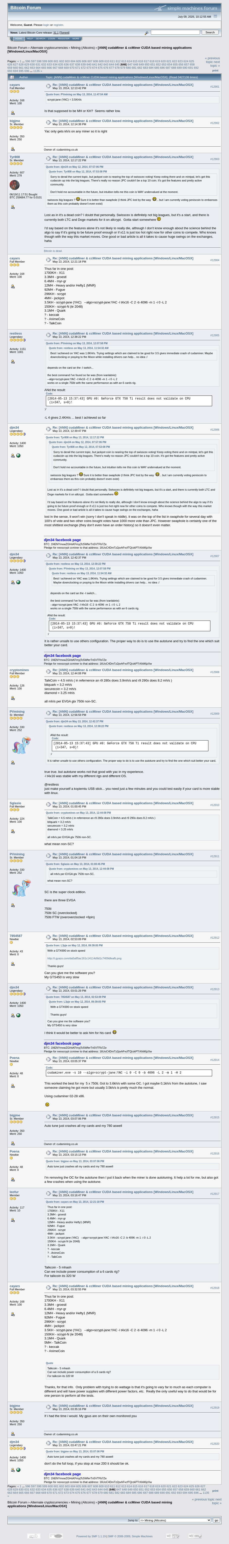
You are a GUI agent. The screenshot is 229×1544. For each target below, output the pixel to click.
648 (135, 64)
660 (15, 67)
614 (129, 61)
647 (130, 64)
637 (71, 64)
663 (32, 67)
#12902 (214, 122)
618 (152, 61)
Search (40, 38)
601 (56, 61)
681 (134, 67)
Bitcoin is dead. (53, 250)
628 (21, 64)
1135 (36, 70)
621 (168, 61)
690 (185, 67)
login (46, 24)
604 (72, 61)
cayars (15, 85)
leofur (14, 1192)
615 (135, 61)
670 (71, 67)
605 (78, 61)
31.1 (56, 32)
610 (106, 61)
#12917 (214, 1194)
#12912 (214, 937)
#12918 (214, 1288)
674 (94, 67)
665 (43, 67)
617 (146, 61)
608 (95, 61)
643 (105, 64)
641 (94, 64)
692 (196, 67)
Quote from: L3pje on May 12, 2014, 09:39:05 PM (74, 945)
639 (83, 64)
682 (139, 67)
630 (32, 64)
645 (117, 64)
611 (112, 61)
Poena (14, 1058)
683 (145, 67)
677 (111, 67)
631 (38, 64)
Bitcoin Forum (17, 48)
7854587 (16, 936)
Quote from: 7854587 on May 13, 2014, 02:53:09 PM (76, 997)
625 (191, 61)
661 (21, 67)
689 (179, 67)
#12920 (214, 1443)
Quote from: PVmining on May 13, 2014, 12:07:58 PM (76, 343)
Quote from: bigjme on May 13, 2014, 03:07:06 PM (75, 1161)
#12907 (214, 556)
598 (39, 61)
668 (60, 67)
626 (9, 64)
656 (180, 64)
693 (9, 70)
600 (50, 61)
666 (49, 67)
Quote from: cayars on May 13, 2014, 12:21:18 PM (75, 1202)
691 (190, 67)
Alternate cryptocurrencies (49, 48)
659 (9, 67)
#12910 (214, 804)
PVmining (17, 711)
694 (15, 70)
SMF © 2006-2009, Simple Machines (130, 1536)
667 (55, 67)
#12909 (214, 713)
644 (111, 64)
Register (63, 38)
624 (186, 61)
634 (55, 64)
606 (84, 61)
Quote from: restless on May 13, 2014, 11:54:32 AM (78, 348)
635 (60, 64)
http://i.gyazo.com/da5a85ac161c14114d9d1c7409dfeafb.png (84, 958)
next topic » (215, 63)
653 (164, 64)
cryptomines (19, 670)
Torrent (64, 32)
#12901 (214, 86)
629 (26, 64)
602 (61, 61)
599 (44, 61)
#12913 (214, 989)
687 (167, 67)
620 (163, 61)
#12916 (214, 1153)
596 (27, 61)
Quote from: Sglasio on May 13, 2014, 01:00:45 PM (75, 864)
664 (38, 67)
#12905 (214, 335)
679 (122, 67)
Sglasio (15, 803)
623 (180, 61)
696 (26, 70)
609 (101, 61)
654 (169, 64)
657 (186, 64)
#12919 (214, 1407)
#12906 (214, 429)
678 (117, 67)
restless (16, 333)
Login (51, 38)
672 (83, 67)
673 (89, 67)
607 (90, 61)
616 (140, 61)
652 (158, 64)
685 (156, 67)
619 (157, 61)
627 (15, 64)
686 (162, 67)
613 (123, 61)
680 (128, 67)
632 (43, 64)
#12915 (214, 1117)
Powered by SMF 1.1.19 (91, 1536)
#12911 (214, 856)
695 (21, 70)
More (75, 38)
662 (26, 67)
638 (77, 64)
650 (147, 64)
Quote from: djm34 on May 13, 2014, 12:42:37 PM (74, 721)
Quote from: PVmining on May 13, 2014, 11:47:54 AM (77, 94)
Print (215, 70)
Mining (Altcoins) (83, 48)
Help (30, 38)
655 (175, 64)
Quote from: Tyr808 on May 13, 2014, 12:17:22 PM (75, 437)
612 (118, 61)
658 (192, 64)
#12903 (214, 159)
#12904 (214, 260)
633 (49, 64)
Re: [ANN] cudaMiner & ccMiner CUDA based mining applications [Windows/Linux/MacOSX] (123, 85)
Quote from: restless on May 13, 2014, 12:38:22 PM (75, 564)
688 (173, 67)
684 (151, 67)
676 (105, 67)
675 (100, 67)
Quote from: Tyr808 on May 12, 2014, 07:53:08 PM (78, 171)
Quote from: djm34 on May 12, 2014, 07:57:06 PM (74, 167)
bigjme (15, 121)
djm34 (14, 427)
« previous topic (212, 60)
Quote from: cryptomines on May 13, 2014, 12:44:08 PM (78, 812)
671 (77, 67)
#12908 (214, 672)
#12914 (214, 1059)
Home (18, 38)
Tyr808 (15, 157)
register (58, 24)
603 (67, 61)
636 (66, 64)
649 (141, 64)
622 (174, 61)
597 (33, 61)
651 (152, 64)
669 (66, 67)
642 (100, 64)
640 (89, 64)
